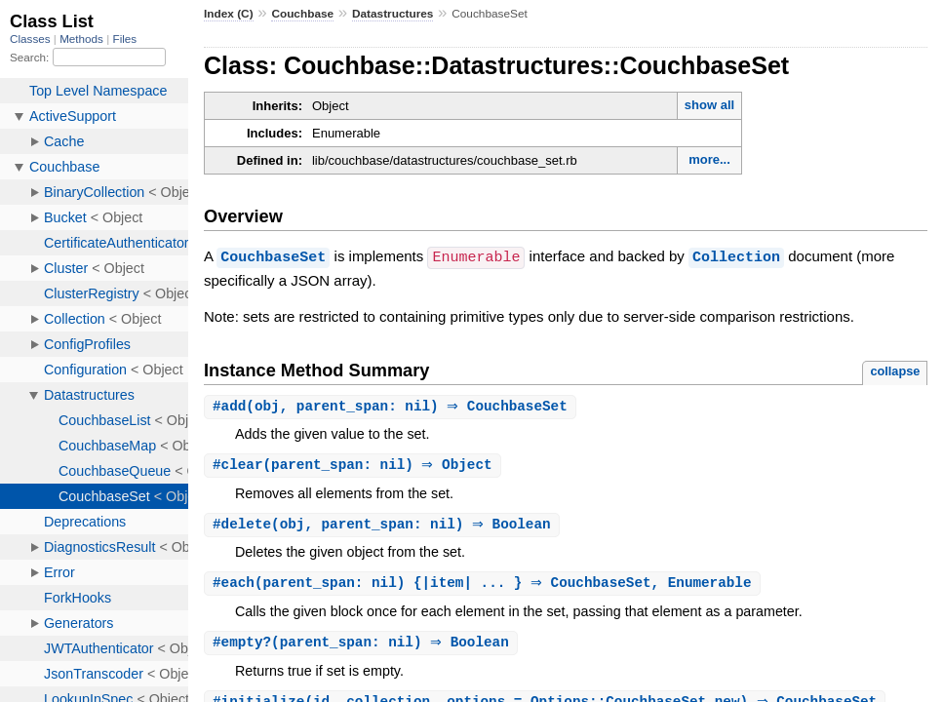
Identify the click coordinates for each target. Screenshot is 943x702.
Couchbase (302, 13)
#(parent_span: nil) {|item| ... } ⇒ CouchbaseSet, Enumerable (485, 585)
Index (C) (229, 13)
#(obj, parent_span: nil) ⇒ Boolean (384, 526)
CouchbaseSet (273, 256)
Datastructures (392, 13)
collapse (895, 370)
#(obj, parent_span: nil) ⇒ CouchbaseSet (392, 406)
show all (709, 105)
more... (709, 159)
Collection (736, 256)
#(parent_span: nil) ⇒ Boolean (363, 646)
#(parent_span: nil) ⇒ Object (355, 465)
